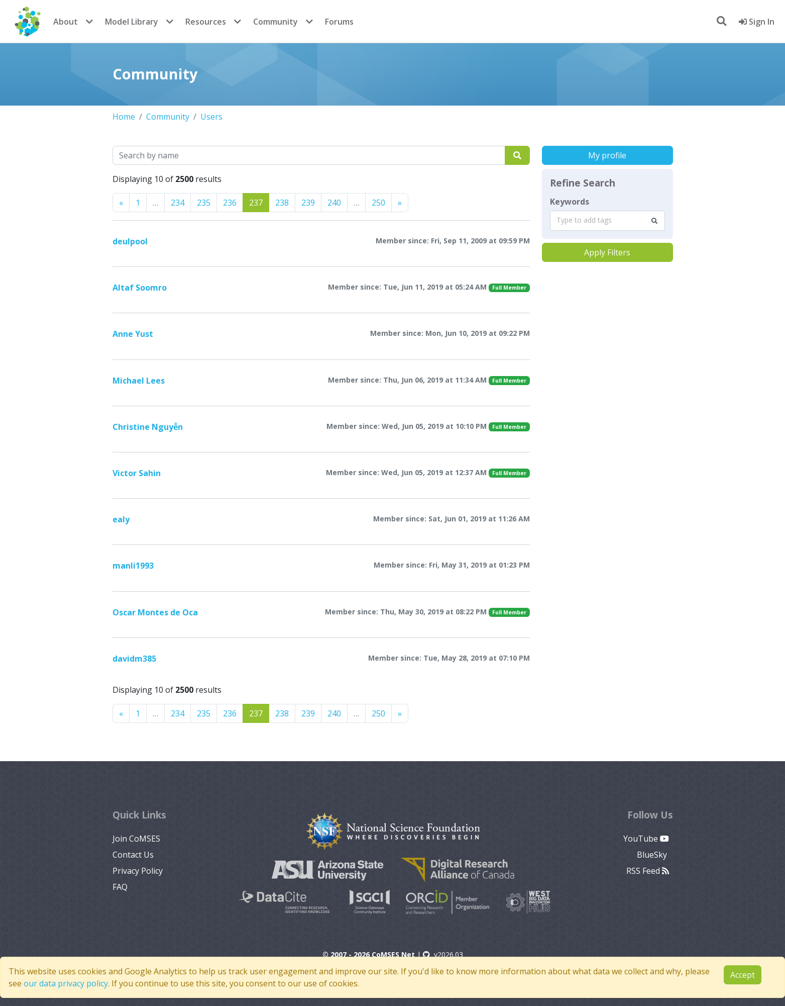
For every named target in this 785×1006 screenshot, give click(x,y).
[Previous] (121, 202)
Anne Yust (133, 333)
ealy (121, 519)
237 (256, 202)
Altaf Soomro (140, 287)
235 (203, 202)
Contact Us (133, 854)
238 (282, 202)
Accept (742, 974)
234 (177, 202)
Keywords (569, 202)
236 (230, 202)
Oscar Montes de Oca (155, 612)
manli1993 (133, 565)
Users (211, 116)
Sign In (756, 21)
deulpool (130, 241)
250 (378, 202)
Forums (339, 21)
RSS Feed (647, 870)
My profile (607, 155)
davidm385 (134, 658)
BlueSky (653, 854)
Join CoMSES (136, 838)
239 (308, 202)
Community (275, 21)
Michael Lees (139, 380)
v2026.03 (443, 954)
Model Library (131, 21)
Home (124, 116)
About (65, 21)
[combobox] (607, 221)
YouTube (646, 838)
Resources (205, 21)
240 (334, 202)
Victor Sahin (137, 473)
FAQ (120, 886)
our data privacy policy (66, 983)
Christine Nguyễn (148, 426)
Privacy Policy (138, 870)
